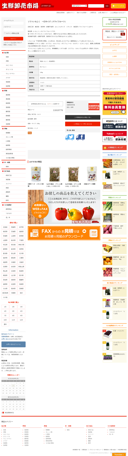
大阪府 (21, 262)
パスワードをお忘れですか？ (13, 42)
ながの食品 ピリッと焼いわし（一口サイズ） (73, 184)
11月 (13, 320)
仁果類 (8, 141)
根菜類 (8, 103)
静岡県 (5, 249)
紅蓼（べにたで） (119, 331)
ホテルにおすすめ (114, 68)
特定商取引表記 (122, 449)
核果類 (8, 145)
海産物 (8, 179)
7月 (5, 315)
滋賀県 (5, 262)
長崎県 (21, 284)
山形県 (13, 236)
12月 (21, 320)
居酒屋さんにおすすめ (114, 62)
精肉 (7, 166)
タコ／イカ (9, 69)
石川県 (21, 253)
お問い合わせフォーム (13, 344)
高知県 (5, 280)
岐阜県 (13, 249)
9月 (21, 315)
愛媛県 (21, 280)
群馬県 (21, 236)
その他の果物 (10, 158)
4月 (5, 311)
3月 (21, 307)
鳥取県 (5, 275)
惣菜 (7, 188)
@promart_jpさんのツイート (112, 89)
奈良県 (13, 266)
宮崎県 (21, 288)
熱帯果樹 (9, 149)
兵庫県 (5, 266)
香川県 (21, 275)
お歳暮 (114, 56)
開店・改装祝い (115, 74)
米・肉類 (7, 162)
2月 (13, 307)
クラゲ (8, 78)
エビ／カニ (9, 65)
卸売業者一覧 (76, 449)
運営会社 (84, 449)
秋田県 (5, 231)
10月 (5, 320)
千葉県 (21, 240)
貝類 (7, 61)
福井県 (5, 258)
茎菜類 (8, 107)
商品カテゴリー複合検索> (114, 37)
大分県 (5, 288)
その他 (5, 297)
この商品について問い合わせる (83, 124)
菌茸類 (8, 111)
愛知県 (13, 258)
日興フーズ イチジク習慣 (36, 184)
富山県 (13, 253)
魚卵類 (8, 86)
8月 (13, 315)
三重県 (21, 258)
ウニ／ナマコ (10, 73)
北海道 (5, 227)
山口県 (13, 275)
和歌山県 (21, 266)
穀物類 (8, 115)
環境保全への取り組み (110, 449)
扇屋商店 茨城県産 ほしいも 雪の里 (119, 302)
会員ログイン (71, 12)
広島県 (13, 271)
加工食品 (7, 171)
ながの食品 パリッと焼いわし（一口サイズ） (54, 184)
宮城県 (13, 231)
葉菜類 (8, 95)
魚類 (7, 57)
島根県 (21, 271)
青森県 (13, 227)
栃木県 (13, 240)
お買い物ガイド (103, 12)
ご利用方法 (93, 12)
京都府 (13, 262)
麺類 (7, 196)
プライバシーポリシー (95, 449)
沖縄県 (13, 293)
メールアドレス (13, 22)
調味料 (8, 192)
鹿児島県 (5, 293)
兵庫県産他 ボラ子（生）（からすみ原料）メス (119, 162)
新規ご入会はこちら (10, 45)
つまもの (9, 213)
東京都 (13, 244)
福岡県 (5, 284)
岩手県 (21, 227)
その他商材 (7, 205)
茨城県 (5, 236)
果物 (5, 128)
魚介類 (6, 53)
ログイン (50, 104)
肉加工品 (9, 175)
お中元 (114, 50)
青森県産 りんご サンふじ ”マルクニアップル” (119, 271)
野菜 (5, 90)
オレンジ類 (9, 137)
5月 (13, 311)
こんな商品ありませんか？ (118, 12)
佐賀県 (13, 284)
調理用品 (9, 209)
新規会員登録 (60, 12)
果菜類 (8, 99)
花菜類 (8, 124)
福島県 (21, 231)
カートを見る (118, 5)
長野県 (21, 249)
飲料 (7, 200)
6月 (21, 311)
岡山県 (5, 271)
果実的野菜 (9, 153)
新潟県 (5, 253)
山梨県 (5, 240)
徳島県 (13, 280)
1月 (5, 307)
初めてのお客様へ (82, 12)
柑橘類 (8, 133)
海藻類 (8, 82)
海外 (21, 293)
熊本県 (13, 288)
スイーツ (9, 184)
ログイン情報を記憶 (11, 33)
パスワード (13, 28)
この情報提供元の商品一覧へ (82, 117)
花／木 (8, 217)
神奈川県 (21, 244)
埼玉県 (5, 244)
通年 (5, 324)
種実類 (8, 120)
